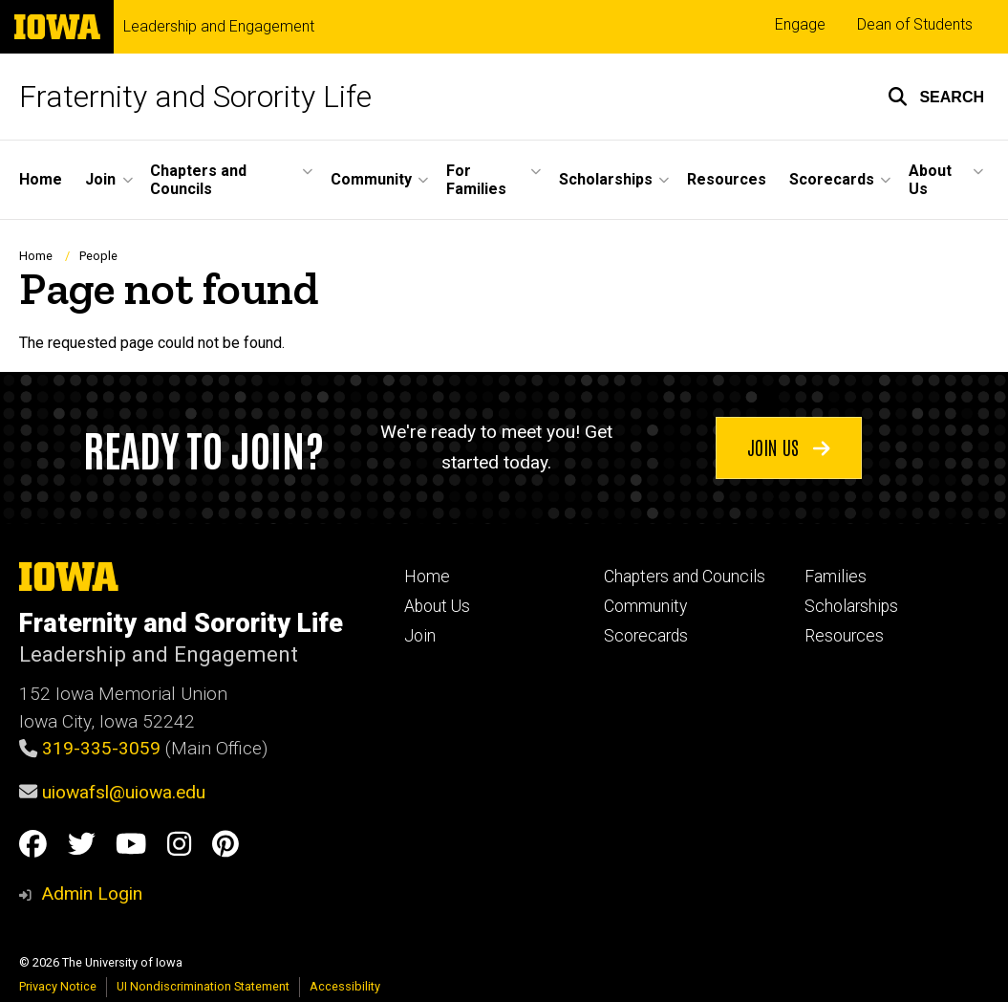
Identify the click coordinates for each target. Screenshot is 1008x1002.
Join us (788, 446)
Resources (844, 635)
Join (420, 635)
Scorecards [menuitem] (831, 179)
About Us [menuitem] (930, 180)
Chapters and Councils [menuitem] (198, 180)
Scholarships (851, 606)
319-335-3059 (101, 748)
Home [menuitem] (40, 179)
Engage (800, 24)
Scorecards (646, 635)
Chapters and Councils (684, 576)
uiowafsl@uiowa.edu (123, 792)
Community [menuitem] (371, 179)
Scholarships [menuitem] (606, 179)
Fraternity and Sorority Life (195, 96)
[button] (936, 97)
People (98, 256)
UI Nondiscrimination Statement (203, 986)
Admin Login (91, 893)
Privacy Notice (58, 986)
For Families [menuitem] (476, 180)
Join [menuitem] (100, 179)
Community (645, 606)
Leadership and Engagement (218, 26)
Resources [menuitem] (726, 179)
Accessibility (345, 986)
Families (835, 576)
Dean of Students (915, 24)
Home (36, 256)
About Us (437, 606)
